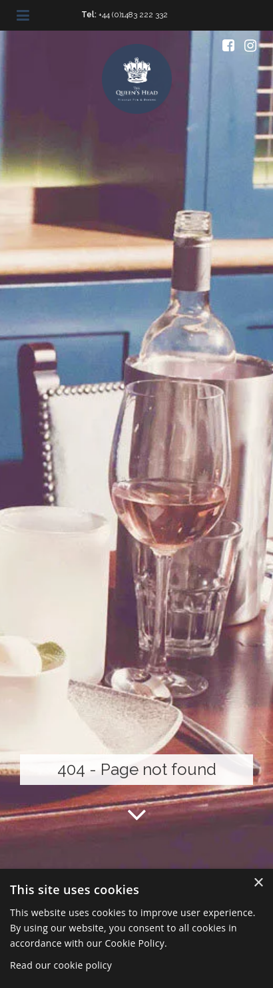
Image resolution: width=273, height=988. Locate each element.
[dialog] (136, 928)
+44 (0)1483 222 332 (133, 14)
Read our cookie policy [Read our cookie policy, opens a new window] (61, 965)
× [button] (258, 883)
